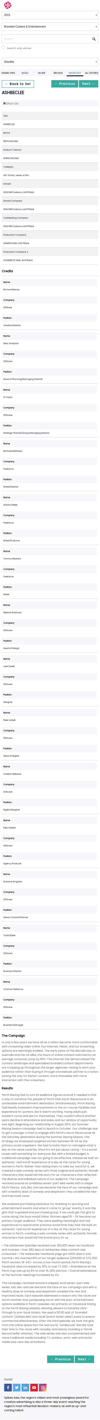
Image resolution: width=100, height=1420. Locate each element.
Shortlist (75, 73)
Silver (41, 73)
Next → (87, 84)
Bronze (58, 73)
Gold (25, 73)
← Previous (62, 84)
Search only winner (19, 48)
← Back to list (19, 84)
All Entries (91, 73)
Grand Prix (8, 73)
